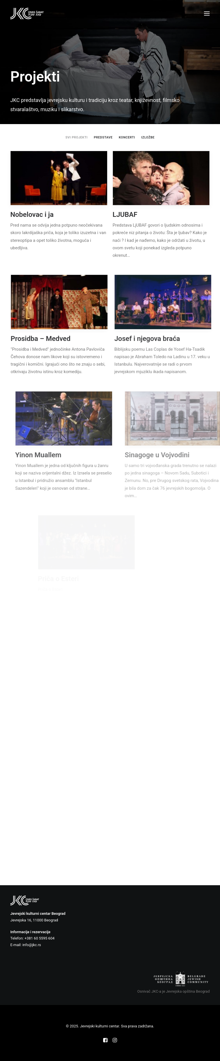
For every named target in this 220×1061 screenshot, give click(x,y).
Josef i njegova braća (164, 339)
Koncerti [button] (127, 137)
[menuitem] (76, 137)
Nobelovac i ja (32, 215)
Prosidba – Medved (50, 339)
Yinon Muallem (61, 455)
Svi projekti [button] (76, 137)
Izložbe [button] (148, 137)
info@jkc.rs (31, 945)
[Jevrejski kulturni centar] (27, 13)
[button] (207, 13)
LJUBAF (125, 215)
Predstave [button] (103, 137)
